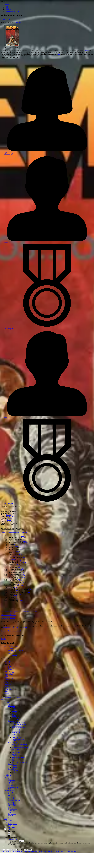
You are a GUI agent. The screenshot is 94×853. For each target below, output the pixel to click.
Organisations (8, 674)
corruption (10, 612)
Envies (6, 691)
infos (22, 536)
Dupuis (9, 520)
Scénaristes (7, 684)
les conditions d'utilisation (10, 627)
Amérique (4, 612)
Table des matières (6, 19)
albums (10, 669)
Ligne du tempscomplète (9, 678)
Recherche (7, 661)
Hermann (8, 515)
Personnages (12, 668)
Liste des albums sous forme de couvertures (14, 532)
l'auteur (24, 627)
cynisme (16, 612)
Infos (9, 666)
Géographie (7, 689)
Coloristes (7, 686)
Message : (11, 648)
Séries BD (7, 663)
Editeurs (6, 688)
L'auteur (10, 825)
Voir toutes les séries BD (8, 618)
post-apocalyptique (24, 612)
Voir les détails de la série (8, 615)
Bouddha (3, 639)
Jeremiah (19, 22)
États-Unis (34, 612)
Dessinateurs (8, 683)
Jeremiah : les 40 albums (15, 650)
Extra (9, 653)
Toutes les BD (8, 681)
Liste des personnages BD (9, 672)
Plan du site (11, 827)
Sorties (6, 693)
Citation (14, 655)
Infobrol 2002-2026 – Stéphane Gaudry (66, 851)
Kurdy (87, 51)
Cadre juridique (12, 824)
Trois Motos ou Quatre (11, 647)
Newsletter (11, 839)
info (16, 839)
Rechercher (20, 849)
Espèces (6, 676)
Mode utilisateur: (13, 841)
